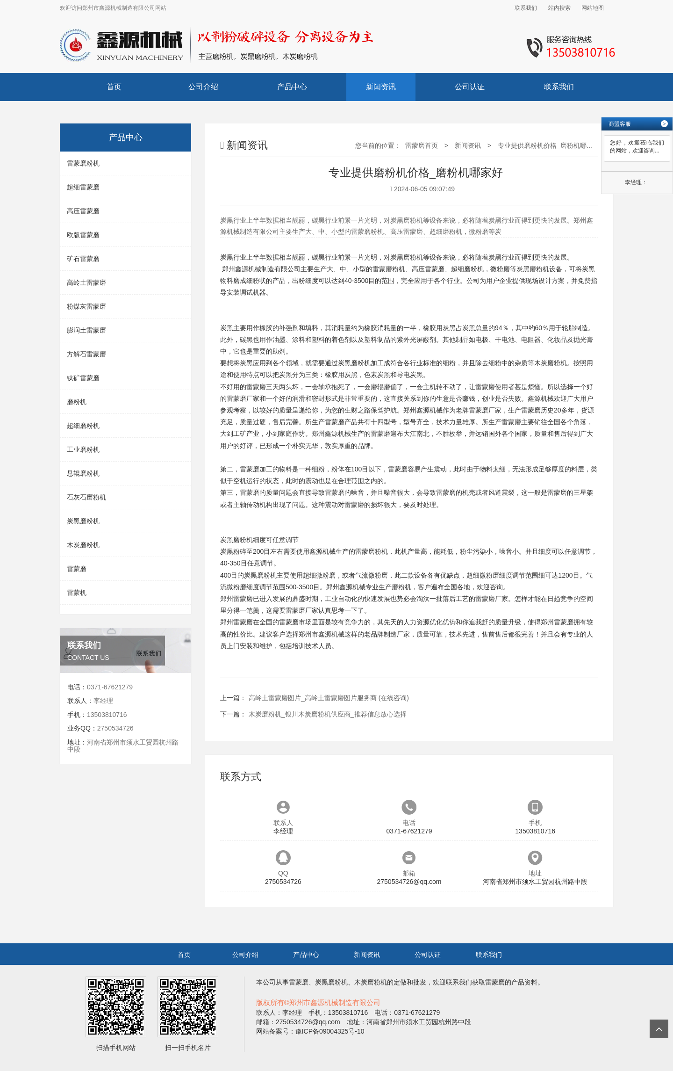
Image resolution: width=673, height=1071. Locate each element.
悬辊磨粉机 (83, 473)
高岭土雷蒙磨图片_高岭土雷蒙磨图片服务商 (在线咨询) (329, 698)
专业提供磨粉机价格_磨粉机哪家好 (549, 145)
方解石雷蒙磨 (86, 354)
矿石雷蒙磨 (83, 258)
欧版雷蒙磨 (83, 235)
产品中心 (292, 87)
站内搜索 (559, 8)
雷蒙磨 (76, 568)
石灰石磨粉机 (86, 497)
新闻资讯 (381, 87)
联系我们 (526, 8)
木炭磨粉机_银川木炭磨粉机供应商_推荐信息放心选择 (328, 714)
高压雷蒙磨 (83, 211)
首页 (114, 87)
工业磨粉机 (83, 449)
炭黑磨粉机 (83, 521)
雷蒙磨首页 (421, 145)
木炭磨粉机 (83, 545)
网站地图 (592, 8)
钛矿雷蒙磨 (83, 378)
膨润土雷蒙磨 (86, 330)
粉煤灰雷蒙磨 (86, 306)
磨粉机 (76, 401)
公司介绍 (203, 87)
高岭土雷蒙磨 (86, 282)
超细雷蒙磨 (83, 187)
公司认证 (470, 87)
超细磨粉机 (83, 425)
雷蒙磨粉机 (83, 163)
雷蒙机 (76, 592)
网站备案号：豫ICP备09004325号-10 (310, 1031)
